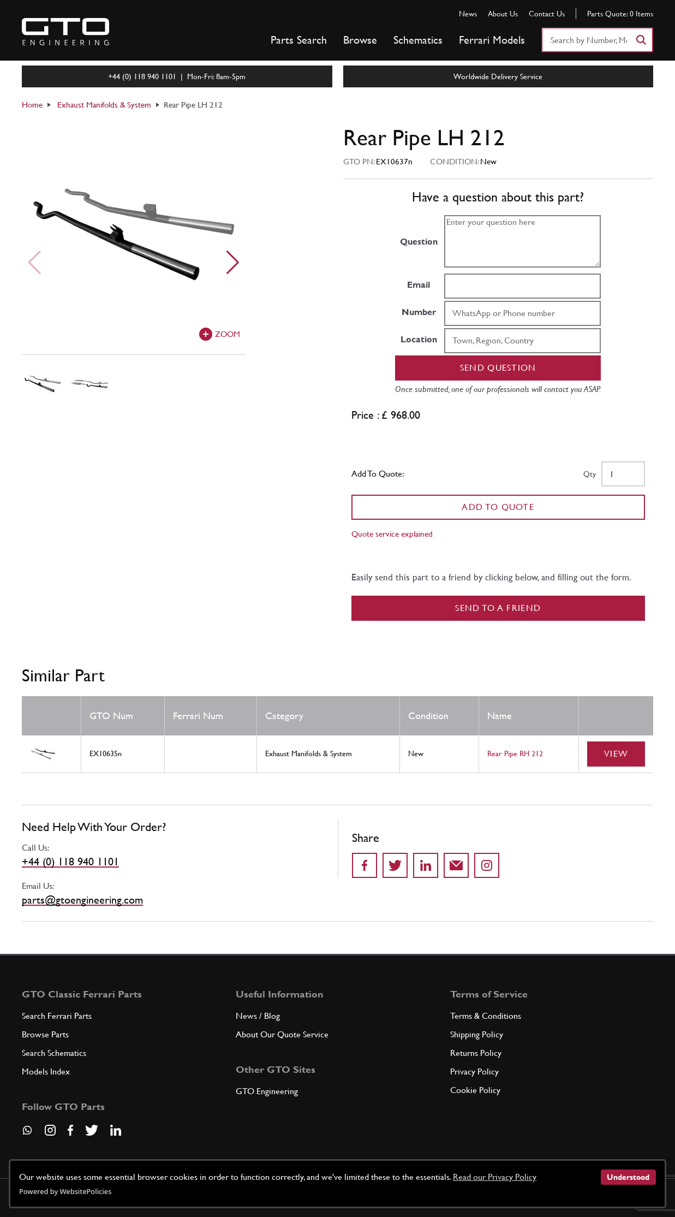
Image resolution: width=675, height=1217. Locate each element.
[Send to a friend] (456, 865)
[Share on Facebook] (364, 865)
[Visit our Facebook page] (70, 1130)
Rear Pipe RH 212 (515, 753)
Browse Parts (45, 1034)
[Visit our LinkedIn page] (116, 1130)
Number (419, 312)
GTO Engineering (267, 1091)
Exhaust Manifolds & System (104, 104)
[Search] (640, 39)
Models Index (46, 1071)
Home (32, 104)
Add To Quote (498, 507)
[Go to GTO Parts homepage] (65, 31)
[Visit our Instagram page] (50, 1130)
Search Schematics (54, 1053)
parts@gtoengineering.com (82, 899)
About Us (503, 13)
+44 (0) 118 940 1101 (70, 861)
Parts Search (299, 39)
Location (419, 339)
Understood (628, 1177)
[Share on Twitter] (395, 865)
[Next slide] (232, 263)
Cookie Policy (475, 1090)
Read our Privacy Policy (494, 1177)
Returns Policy (475, 1053)
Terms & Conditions (485, 1016)
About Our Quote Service (282, 1034)
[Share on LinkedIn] (425, 865)
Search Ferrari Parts (57, 1016)
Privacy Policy (474, 1071)
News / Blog (258, 1016)
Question (419, 241)
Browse (360, 39)
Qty (589, 474)
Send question (498, 368)
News (468, 13)
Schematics (418, 39)
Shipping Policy (476, 1034)
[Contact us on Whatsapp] (27, 1134)
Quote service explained (392, 533)
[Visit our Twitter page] (92, 1130)
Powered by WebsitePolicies (65, 1191)
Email (418, 285)
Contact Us (547, 13)
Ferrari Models (492, 39)
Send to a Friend (498, 608)
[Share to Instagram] (486, 865)
